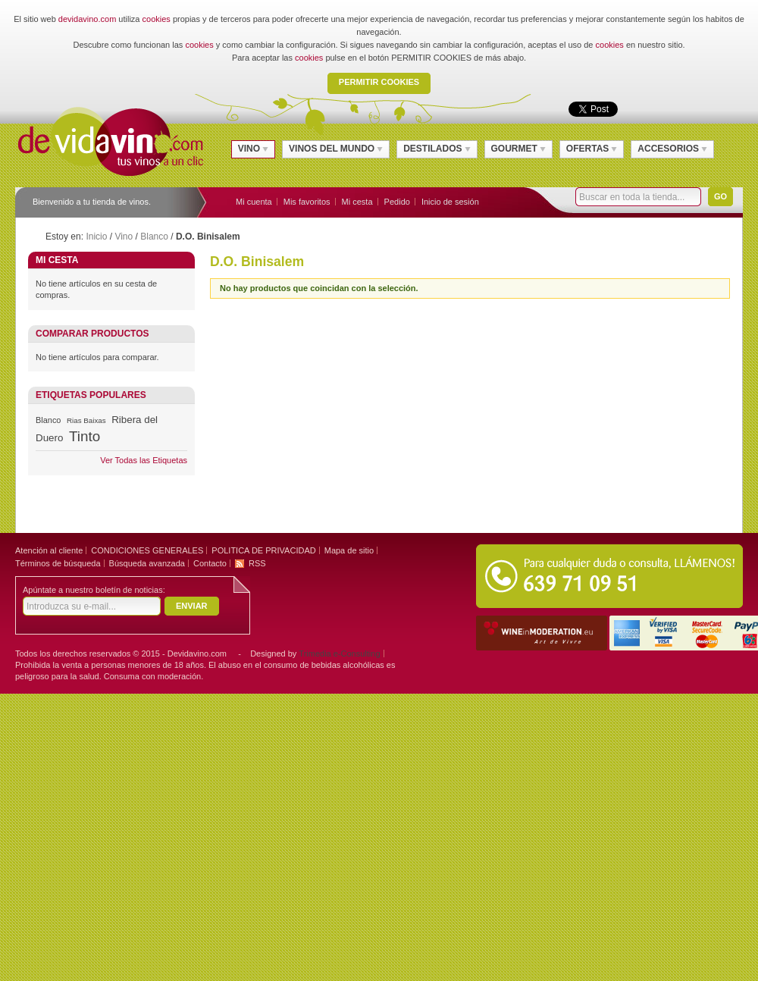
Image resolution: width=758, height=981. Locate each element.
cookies (157, 19)
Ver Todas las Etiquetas (143, 460)
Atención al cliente (49, 550)
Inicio (96, 236)
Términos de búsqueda (58, 563)
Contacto (210, 563)
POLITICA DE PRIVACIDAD (263, 550)
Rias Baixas (86, 420)
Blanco (154, 236)
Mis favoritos (306, 201)
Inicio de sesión (450, 201)
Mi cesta (357, 201)
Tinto (84, 436)
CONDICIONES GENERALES (147, 550)
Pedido (397, 201)
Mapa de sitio (349, 550)
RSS (257, 563)
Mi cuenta (254, 201)
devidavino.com (87, 19)
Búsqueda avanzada (147, 563)
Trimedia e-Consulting (339, 653)
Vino (123, 236)
